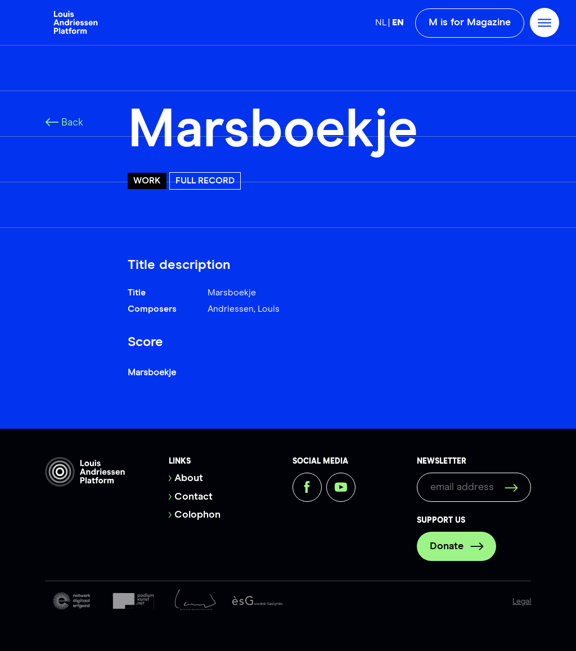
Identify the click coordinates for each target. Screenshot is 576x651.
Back (64, 123)
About (188, 478)
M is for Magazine (470, 22)
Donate (457, 546)
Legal (521, 601)
